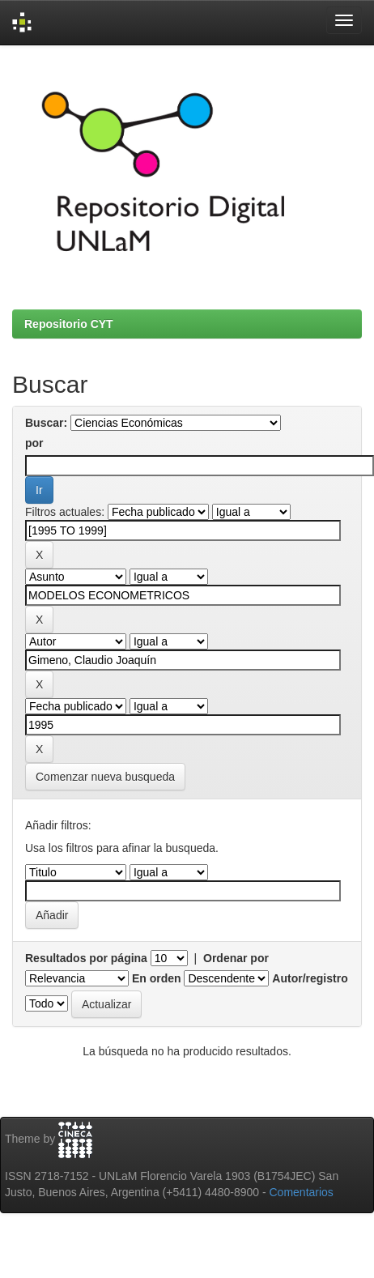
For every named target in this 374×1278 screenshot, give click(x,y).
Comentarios (302, 1192)
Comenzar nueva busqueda (105, 776)
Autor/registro (309, 978)
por (34, 443)
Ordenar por (236, 958)
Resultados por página (86, 958)
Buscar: (46, 422)
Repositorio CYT (68, 323)
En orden (156, 978)
